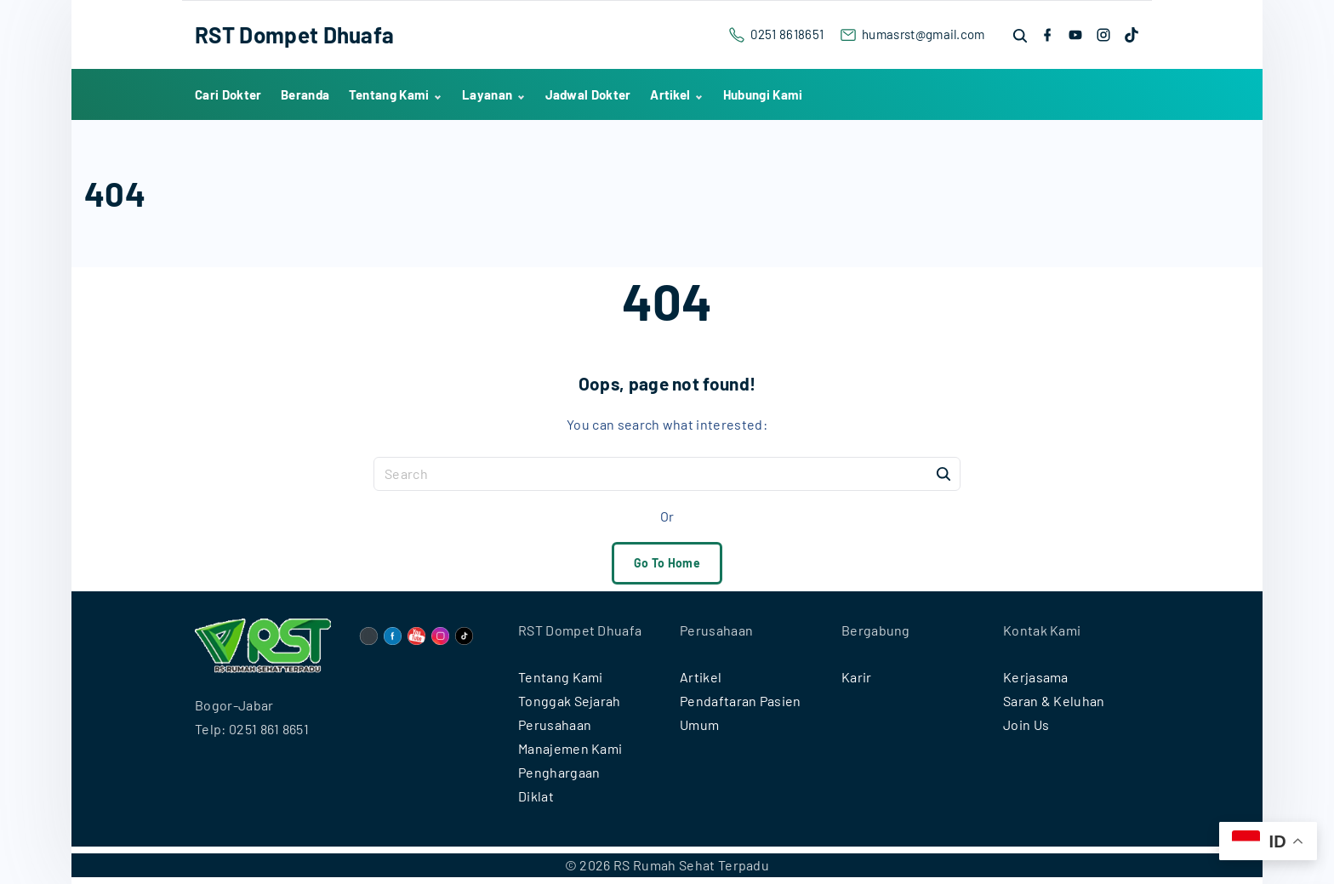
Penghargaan (559, 772)
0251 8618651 (787, 34)
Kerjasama (1036, 677)
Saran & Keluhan (1054, 701)
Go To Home (667, 563)
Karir (856, 677)
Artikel (700, 677)
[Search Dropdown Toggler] (1020, 35)
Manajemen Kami (570, 748)
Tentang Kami (560, 677)
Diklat (536, 796)
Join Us (1026, 724)
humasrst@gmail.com (923, 34)
